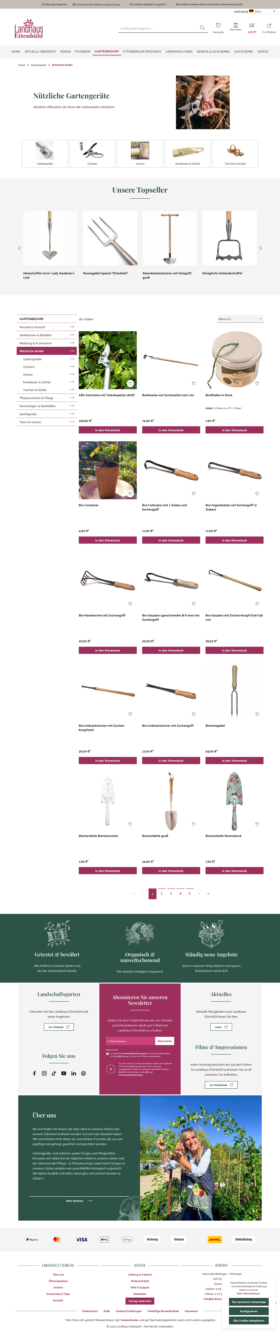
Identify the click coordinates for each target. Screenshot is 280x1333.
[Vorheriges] (21, 249)
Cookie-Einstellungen (127, 1310)
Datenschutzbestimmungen (135, 1051)
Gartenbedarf (32, 319)
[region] (140, 249)
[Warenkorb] (252, 28)
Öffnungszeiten (58, 1279)
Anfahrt (58, 1285)
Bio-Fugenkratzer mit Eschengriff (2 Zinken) (231, 509)
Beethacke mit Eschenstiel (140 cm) (168, 396)
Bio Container (89, 507)
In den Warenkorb (108, 432)
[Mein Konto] (235, 28)
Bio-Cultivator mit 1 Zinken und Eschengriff (164, 509)
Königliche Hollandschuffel (222, 274)
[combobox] (156, 28)
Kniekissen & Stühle (37, 383)
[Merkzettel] (217, 28)
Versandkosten (129, 1319)
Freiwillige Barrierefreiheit (163, 1310)
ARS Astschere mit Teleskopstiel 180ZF (107, 396)
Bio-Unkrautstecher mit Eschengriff (168, 729)
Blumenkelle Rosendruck (224, 840)
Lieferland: (241, 11)
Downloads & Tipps (58, 1292)
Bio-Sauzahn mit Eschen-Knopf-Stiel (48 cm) (234, 620)
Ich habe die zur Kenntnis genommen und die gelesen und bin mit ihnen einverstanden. (141, 1053)
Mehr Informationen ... (249, 1293)
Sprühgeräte (28, 414)
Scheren (29, 367)
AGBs (105, 1310)
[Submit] (164, 1039)
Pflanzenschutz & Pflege (36, 398)
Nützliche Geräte (32, 352)
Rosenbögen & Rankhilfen (38, 406)
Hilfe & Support (140, 1285)
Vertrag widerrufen (140, 1300)
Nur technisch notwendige (250, 1302)
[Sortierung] (240, 320)
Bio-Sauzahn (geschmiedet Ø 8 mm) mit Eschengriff (171, 620)
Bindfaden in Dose (219, 396)
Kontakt (58, 1299)
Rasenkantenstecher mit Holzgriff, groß (167, 276)
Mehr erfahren (75, 1198)
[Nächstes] (259, 249)
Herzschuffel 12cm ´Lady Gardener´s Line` (48, 276)
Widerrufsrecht (140, 1279)
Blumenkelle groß (155, 840)
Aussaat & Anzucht (32, 328)
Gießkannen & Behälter (36, 336)
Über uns (58, 1272)
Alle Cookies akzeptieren (250, 1320)
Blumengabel (215, 729)
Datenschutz (88, 1310)
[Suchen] (201, 28)
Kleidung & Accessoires (36, 344)
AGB (120, 1054)
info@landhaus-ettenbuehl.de (221, 1297)
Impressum (193, 1310)
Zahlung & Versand (140, 1272)
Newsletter (140, 1292)
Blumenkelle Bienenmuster (98, 840)
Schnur (28, 375)
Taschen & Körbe (35, 390)
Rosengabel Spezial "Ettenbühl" (105, 274)
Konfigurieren (249, 1311)
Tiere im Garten (30, 423)
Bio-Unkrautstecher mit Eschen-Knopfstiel (102, 731)
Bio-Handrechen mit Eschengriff (102, 618)
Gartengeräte (32, 360)
